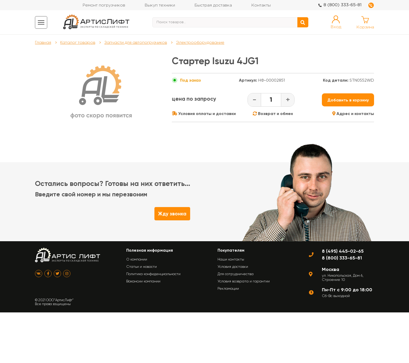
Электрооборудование (200, 42)
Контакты (261, 5)
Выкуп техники (160, 5)
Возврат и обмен (273, 113)
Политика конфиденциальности (153, 274)
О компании (136, 259)
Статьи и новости (141, 266)
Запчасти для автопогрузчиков (135, 42)
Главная (43, 42)
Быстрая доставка (213, 5)
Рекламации (228, 288)
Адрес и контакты (353, 113)
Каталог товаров (77, 42)
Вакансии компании (143, 281)
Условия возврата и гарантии (244, 281)
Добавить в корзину (348, 100)
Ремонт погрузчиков (103, 5)
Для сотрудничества (236, 274)
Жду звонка (172, 214)
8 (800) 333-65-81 (342, 5)
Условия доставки (233, 266)
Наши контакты (231, 259)
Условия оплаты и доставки (204, 113)
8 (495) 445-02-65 (343, 251)
